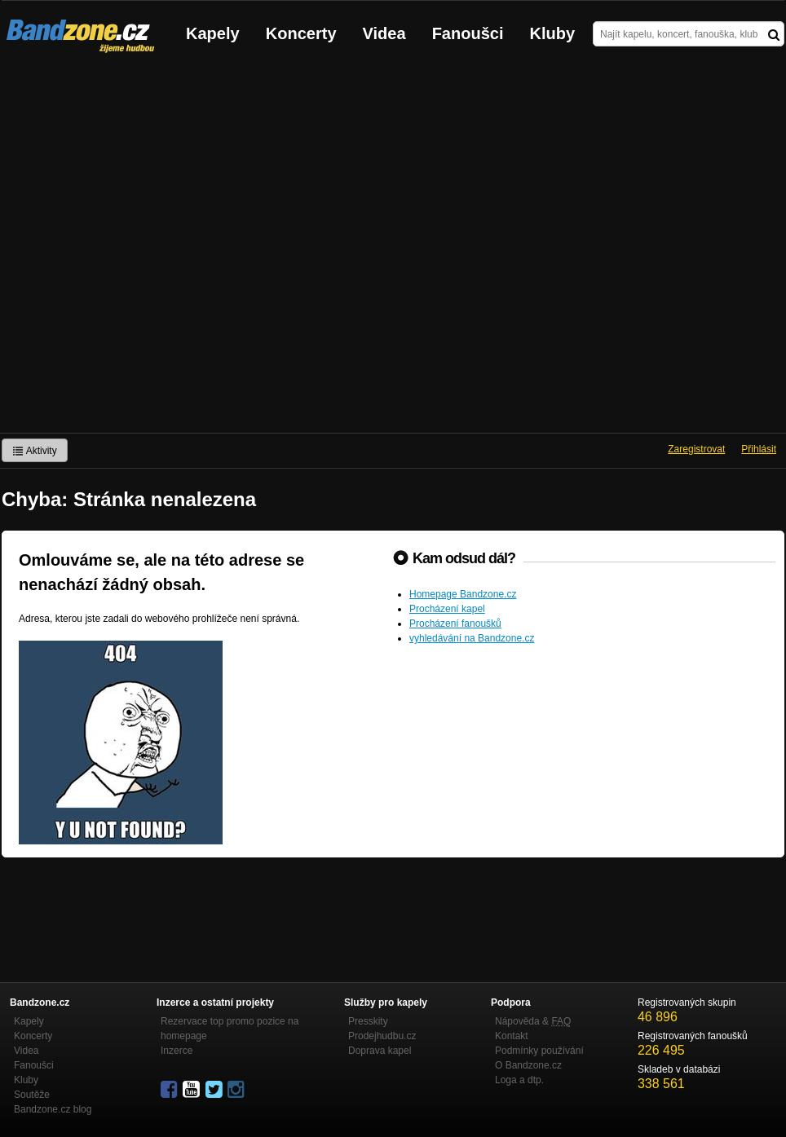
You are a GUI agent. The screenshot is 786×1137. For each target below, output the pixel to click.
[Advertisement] (175, 249)
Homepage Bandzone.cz (462, 594)
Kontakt (511, 1036)
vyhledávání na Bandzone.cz (471, 638)
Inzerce (176, 1050)
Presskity (368, 1021)
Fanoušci (468, 33)
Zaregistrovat (696, 449)
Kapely (213, 33)
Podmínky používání (539, 1050)
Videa (384, 33)
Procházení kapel (447, 609)
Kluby (553, 33)
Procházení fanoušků (455, 623)
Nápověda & (533, 1021)
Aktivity (34, 450)
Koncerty (301, 33)
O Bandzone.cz (528, 1065)
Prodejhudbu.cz (382, 1036)
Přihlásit (758, 449)
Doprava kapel (379, 1050)
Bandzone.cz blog (52, 1109)
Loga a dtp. (519, 1080)
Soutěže (32, 1094)
